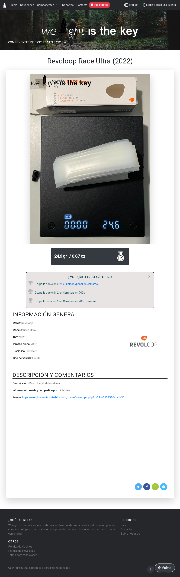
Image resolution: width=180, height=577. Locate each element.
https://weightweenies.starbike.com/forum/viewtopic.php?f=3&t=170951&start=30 (73, 397)
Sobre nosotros (130, 533)
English (131, 5)
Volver (165, 568)
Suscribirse (99, 4)
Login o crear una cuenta (158, 5)
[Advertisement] (90, 442)
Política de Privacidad (21, 550)
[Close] (149, 276)
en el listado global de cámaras (78, 284)
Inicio (14, 5)
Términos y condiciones (22, 555)
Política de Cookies (20, 546)
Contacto (81, 5)
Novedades (27, 5)
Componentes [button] (46, 5)
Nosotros (68, 5)
